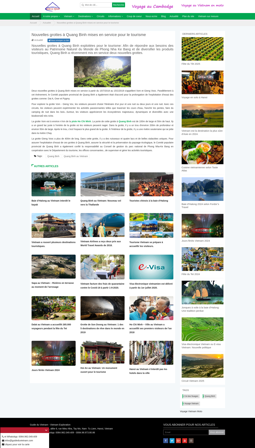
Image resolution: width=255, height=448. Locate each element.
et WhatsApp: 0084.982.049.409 (19, 436)
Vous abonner (217, 432)
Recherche (118, 5)
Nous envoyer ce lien (58, 40)
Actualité (47, 23)
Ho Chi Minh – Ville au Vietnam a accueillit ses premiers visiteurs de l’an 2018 (150, 328)
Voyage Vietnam (191, 403)
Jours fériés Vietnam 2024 (46, 370)
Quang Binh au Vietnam (76, 156)
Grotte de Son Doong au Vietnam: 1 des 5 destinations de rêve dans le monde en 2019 (102, 328)
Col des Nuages (191, 396)
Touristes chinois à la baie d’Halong (148, 200)
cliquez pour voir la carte (16, 444)
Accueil (33, 23)
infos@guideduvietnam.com (17, 440)
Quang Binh (53, 156)
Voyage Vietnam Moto (191, 411)
